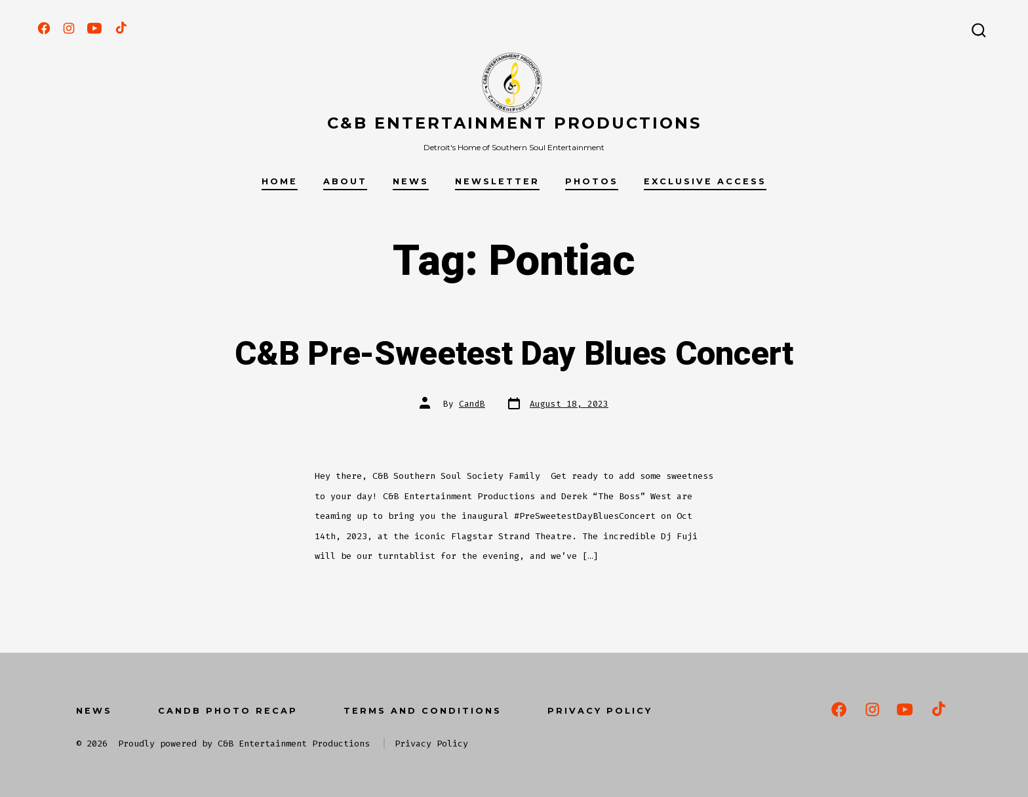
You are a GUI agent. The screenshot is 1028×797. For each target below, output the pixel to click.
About (345, 181)
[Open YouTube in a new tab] (94, 28)
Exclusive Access (705, 181)
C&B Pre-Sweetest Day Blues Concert (514, 354)
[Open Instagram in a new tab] (69, 28)
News (411, 181)
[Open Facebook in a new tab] (44, 28)
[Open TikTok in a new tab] (120, 28)
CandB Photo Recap (228, 711)
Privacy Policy (599, 711)
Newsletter (497, 181)
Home (280, 181)
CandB (472, 403)
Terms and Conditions (423, 711)
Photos (591, 181)
